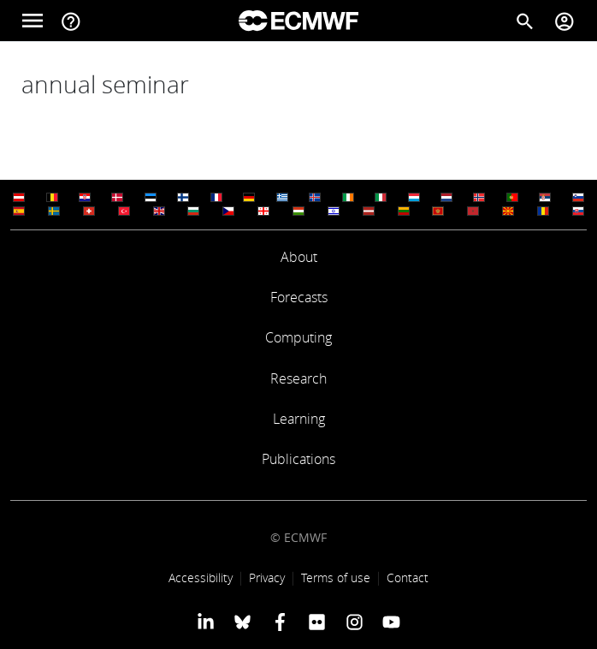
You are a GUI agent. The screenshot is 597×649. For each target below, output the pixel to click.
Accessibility (200, 577)
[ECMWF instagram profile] (353, 621)
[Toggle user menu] (564, 20)
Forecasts (299, 297)
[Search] (525, 20)
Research (298, 378)
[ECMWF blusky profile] (242, 621)
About (299, 256)
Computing (298, 337)
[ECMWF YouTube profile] (391, 621)
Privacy (267, 577)
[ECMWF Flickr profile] (316, 621)
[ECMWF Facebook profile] (280, 621)
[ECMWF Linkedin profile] (205, 621)
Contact (408, 577)
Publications (298, 459)
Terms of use (335, 577)
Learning (299, 418)
